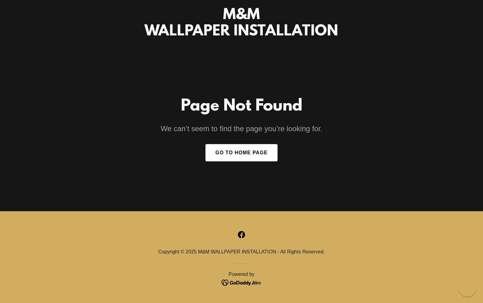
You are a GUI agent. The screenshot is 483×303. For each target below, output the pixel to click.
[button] (467, 287)
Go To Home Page (241, 152)
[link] (241, 33)
